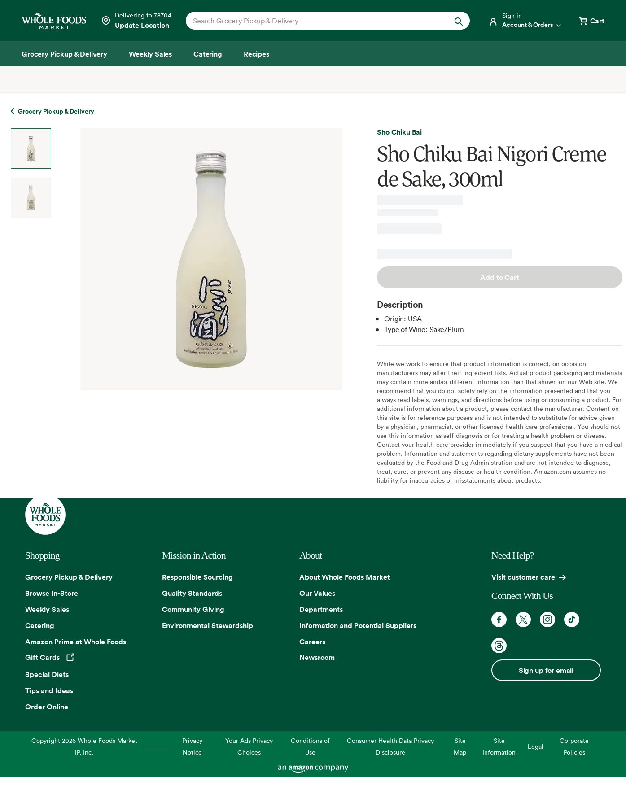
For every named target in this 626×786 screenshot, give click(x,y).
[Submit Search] (459, 20)
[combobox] (314, 20)
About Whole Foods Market (344, 577)
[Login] (525, 20)
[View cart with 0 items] (591, 20)
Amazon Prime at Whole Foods (75, 641)
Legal (535, 746)
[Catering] (207, 53)
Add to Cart (499, 277)
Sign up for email (546, 670)
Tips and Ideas (49, 690)
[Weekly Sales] (150, 53)
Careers (312, 641)
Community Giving (193, 609)
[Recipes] (256, 53)
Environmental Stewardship (207, 625)
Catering (39, 625)
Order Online (46, 707)
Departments (321, 609)
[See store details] (136, 21)
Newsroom (317, 657)
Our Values (317, 593)
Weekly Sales (47, 609)
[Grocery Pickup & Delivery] (64, 53)
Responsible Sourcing (197, 577)
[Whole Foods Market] (54, 21)
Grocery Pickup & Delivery (69, 577)
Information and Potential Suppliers (357, 625)
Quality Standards (192, 593)
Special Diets (47, 674)
